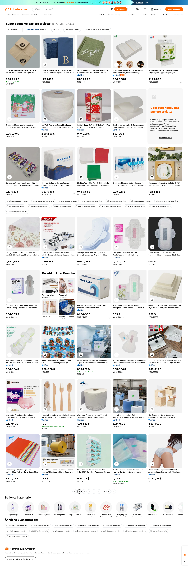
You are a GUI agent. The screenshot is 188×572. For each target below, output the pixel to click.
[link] (185, 549)
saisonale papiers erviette (16, 526)
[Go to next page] (113, 491)
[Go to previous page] (74, 491)
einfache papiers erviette (110, 531)
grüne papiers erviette (61, 531)
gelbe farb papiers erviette (16, 536)
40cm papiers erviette (62, 206)
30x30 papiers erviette (40, 526)
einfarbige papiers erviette (160, 526)
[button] (111, 9)
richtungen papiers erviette (110, 206)
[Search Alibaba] (71, 9)
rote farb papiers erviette (16, 531)
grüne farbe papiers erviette (17, 201)
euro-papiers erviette (15, 206)
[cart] (145, 10)
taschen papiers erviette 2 (135, 531)
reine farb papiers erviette (135, 526)
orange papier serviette (68, 201)
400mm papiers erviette (85, 206)
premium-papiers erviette (38, 206)
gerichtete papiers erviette (43, 201)
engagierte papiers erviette (159, 206)
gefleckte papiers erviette (141, 201)
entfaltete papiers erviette (92, 201)
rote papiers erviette (158, 531)
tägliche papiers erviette (135, 206)
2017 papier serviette (39, 531)
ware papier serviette (111, 526)
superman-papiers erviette (16, 212)
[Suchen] (120, 9)
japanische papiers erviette (85, 531)
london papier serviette (63, 526)
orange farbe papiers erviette (167, 201)
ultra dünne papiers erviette (88, 526)
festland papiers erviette (116, 201)
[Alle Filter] (13, 30)
